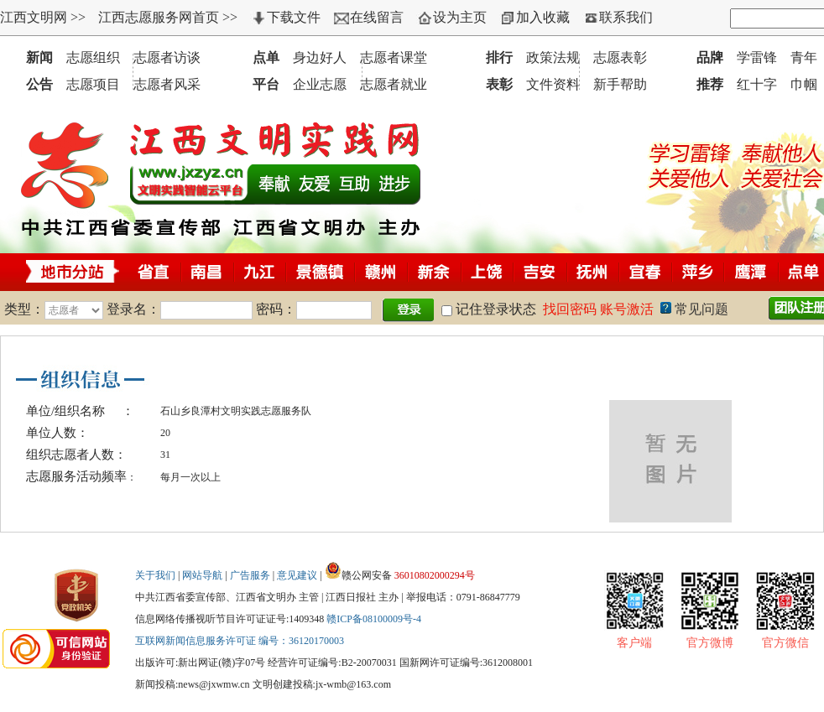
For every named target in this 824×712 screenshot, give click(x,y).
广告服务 (250, 575)
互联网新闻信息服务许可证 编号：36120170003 (239, 641)
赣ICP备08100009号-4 (373, 619)
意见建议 (297, 575)
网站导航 (202, 575)
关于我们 (155, 575)
